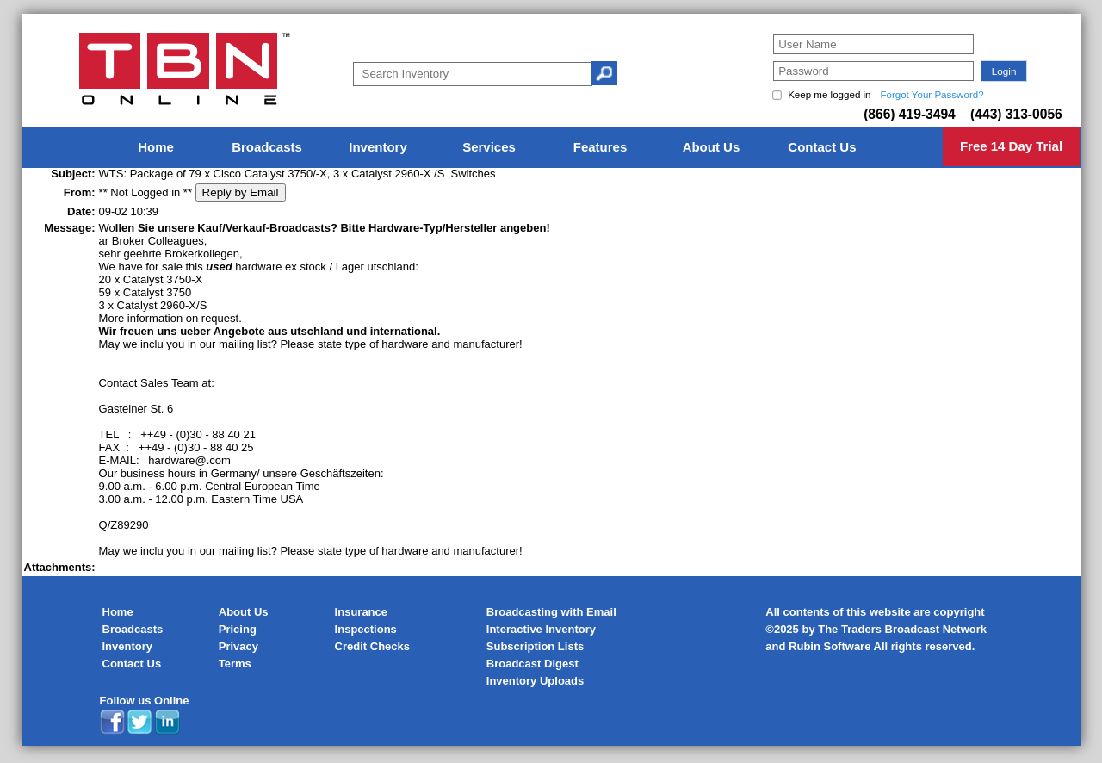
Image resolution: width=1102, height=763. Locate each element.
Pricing (238, 629)
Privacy (238, 646)
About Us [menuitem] (711, 147)
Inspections (366, 629)
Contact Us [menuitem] (822, 147)
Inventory (127, 646)
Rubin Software (829, 646)
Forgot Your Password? (931, 95)
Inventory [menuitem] (378, 147)
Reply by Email (240, 192)
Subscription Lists (535, 646)
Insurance (361, 611)
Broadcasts (133, 629)
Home (117, 611)
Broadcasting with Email (551, 611)
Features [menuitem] (600, 147)
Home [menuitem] (156, 147)
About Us (244, 611)
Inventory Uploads (535, 680)
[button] (1004, 71)
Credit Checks (372, 646)
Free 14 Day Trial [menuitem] (1011, 146)
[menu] (551, 147)
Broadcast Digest (532, 663)
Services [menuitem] (489, 147)
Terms (235, 663)
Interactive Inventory (541, 629)
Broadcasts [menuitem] (267, 147)
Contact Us (132, 663)
